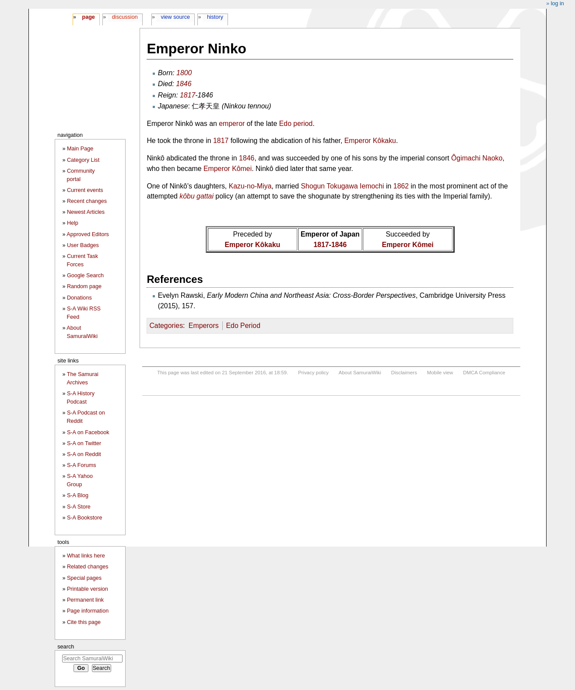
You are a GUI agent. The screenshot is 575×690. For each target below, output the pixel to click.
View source (175, 17)
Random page (84, 286)
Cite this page (84, 622)
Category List (83, 160)
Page (88, 17)
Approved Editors (88, 234)
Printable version (87, 589)
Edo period (296, 123)
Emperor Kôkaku (370, 140)
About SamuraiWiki (360, 372)
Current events (85, 190)
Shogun (313, 186)
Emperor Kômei (227, 168)
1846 (183, 83)
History (215, 17)
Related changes (88, 567)
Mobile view (440, 372)
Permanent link (85, 600)
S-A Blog (77, 495)
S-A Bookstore (84, 518)
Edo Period (243, 325)
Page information (88, 611)
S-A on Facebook (88, 432)
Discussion (125, 17)
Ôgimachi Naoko (476, 158)
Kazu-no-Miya (250, 186)
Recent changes (87, 201)
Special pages (84, 578)
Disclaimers (404, 372)
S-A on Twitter (84, 443)
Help (72, 223)
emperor (232, 123)
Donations (79, 298)
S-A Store (79, 507)
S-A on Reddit (84, 454)
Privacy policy (313, 372)
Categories (166, 325)
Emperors (204, 325)
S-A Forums (81, 465)
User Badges (83, 245)
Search (65, 646)
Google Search (85, 275)
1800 (184, 73)
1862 (401, 186)
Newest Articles (86, 212)
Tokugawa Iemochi (355, 186)
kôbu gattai (196, 196)
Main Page (80, 149)
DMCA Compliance (484, 372)
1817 (187, 95)
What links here (86, 556)
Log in (557, 3)
